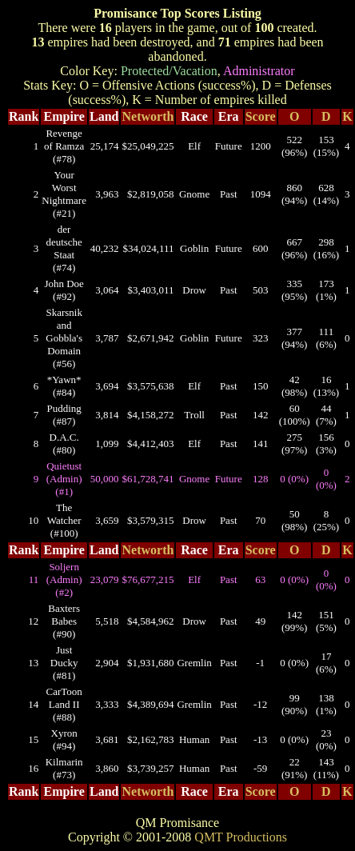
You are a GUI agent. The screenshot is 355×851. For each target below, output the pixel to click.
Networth (148, 116)
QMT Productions (240, 837)
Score (260, 116)
